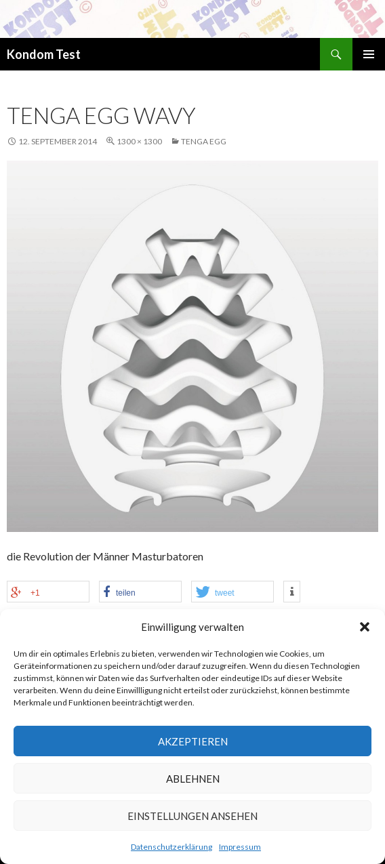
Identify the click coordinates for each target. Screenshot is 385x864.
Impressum (240, 847)
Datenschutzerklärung (171, 847)
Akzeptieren (193, 741)
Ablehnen (193, 779)
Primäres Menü (368, 54)
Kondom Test (44, 54)
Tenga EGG (203, 141)
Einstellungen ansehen (192, 816)
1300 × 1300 (139, 141)
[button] (364, 627)
